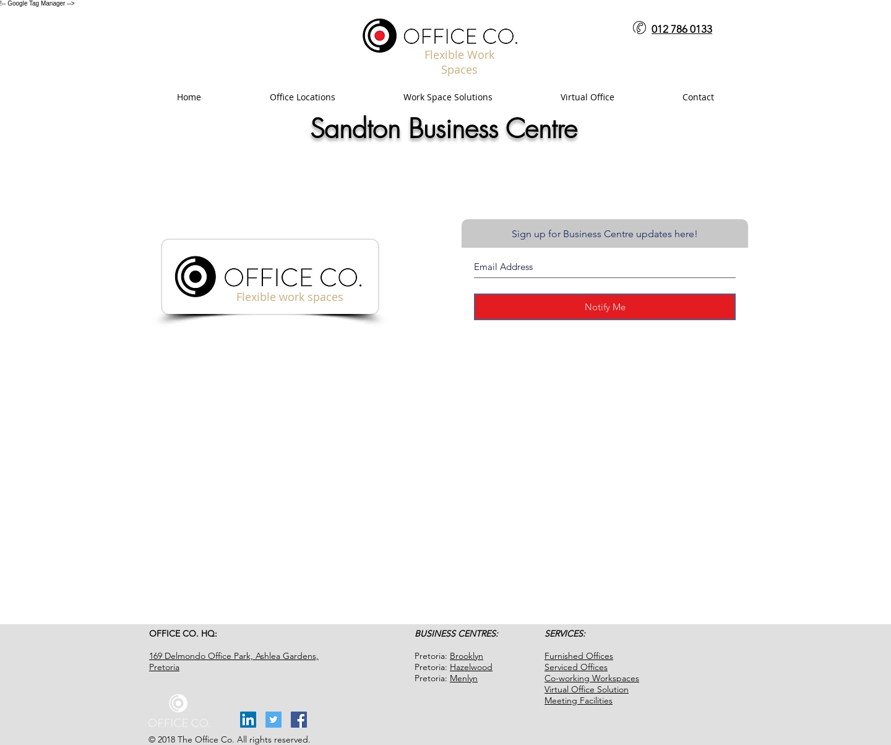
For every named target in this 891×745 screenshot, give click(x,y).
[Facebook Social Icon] (299, 720)
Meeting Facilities (578, 700)
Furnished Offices (578, 655)
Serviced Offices (576, 667)
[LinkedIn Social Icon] (248, 720)
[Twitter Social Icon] (273, 720)
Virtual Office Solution (586, 689)
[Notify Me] (605, 307)
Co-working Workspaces (591, 678)
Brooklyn (466, 655)
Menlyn (464, 678)
